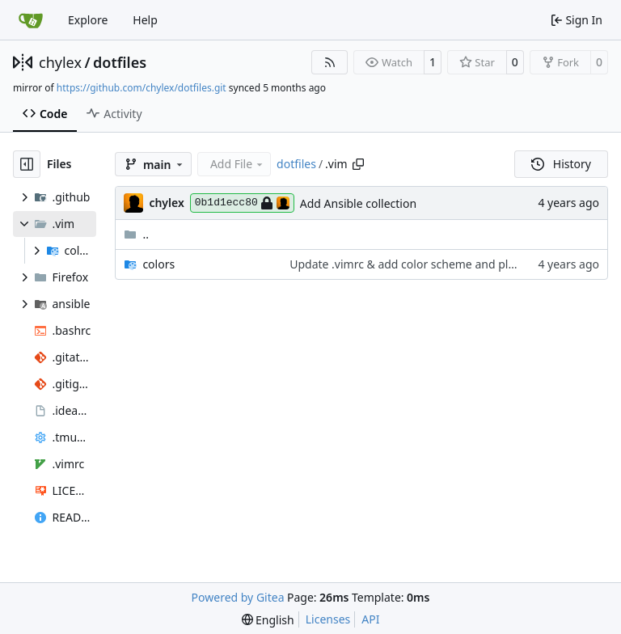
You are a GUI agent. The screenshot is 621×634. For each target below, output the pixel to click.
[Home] (30, 20)
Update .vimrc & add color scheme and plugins (413, 264)
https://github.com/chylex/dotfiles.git (141, 88)
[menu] (268, 620)
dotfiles (119, 62)
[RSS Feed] (330, 62)
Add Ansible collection (358, 203)
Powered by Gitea (238, 597)
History (561, 163)
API (370, 619)
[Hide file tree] (26, 164)
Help (145, 19)
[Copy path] (358, 164)
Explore (88, 19)
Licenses (328, 619)
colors (158, 264)
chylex (60, 62)
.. (136, 234)
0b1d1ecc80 (242, 203)
